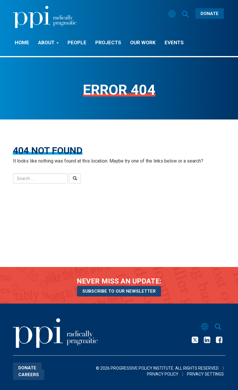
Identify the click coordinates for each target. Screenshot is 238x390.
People (77, 42)
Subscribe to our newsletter (119, 291)
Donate (210, 13)
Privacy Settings (205, 374)
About (48, 42)
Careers (28, 374)
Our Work (143, 42)
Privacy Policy (162, 374)
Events (174, 42)
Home (22, 42)
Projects (108, 42)
